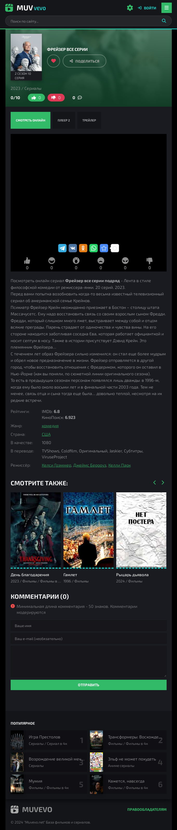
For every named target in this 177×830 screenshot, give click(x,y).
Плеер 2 (64, 120)
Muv (25, 7)
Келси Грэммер (56, 464)
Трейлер (89, 120)
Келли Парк (119, 464)
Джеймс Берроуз (89, 464)
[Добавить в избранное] (53, 61)
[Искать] (164, 21)
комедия (50, 425)
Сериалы (32, 88)
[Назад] (155, 483)
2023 (15, 88)
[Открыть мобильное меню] (166, 8)
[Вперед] (163, 483)
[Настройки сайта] (130, 8)
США (46, 434)
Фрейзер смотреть (89, 188)
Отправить (88, 685)
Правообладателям (147, 809)
